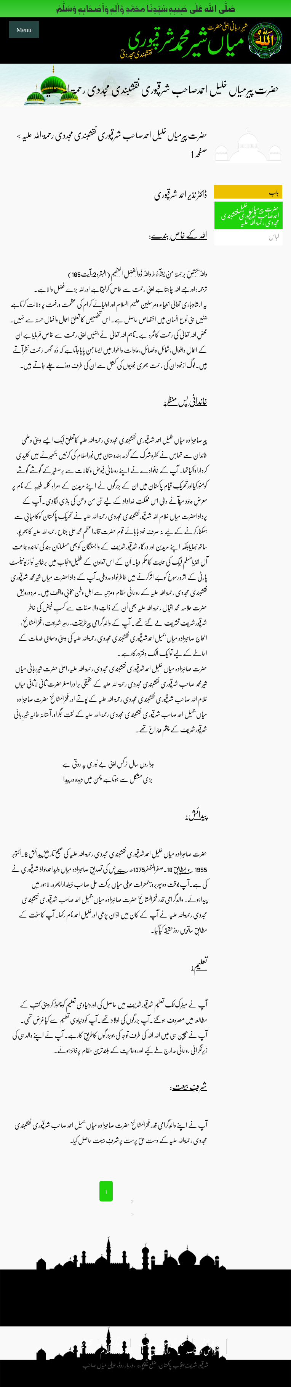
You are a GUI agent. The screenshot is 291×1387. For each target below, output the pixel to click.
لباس (274, 236)
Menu (24, 29)
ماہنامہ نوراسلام (117, 1350)
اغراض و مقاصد (202, 1350)
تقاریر (87, 1343)
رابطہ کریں (160, 1350)
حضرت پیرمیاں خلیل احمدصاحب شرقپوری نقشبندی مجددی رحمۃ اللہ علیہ (250, 215)
